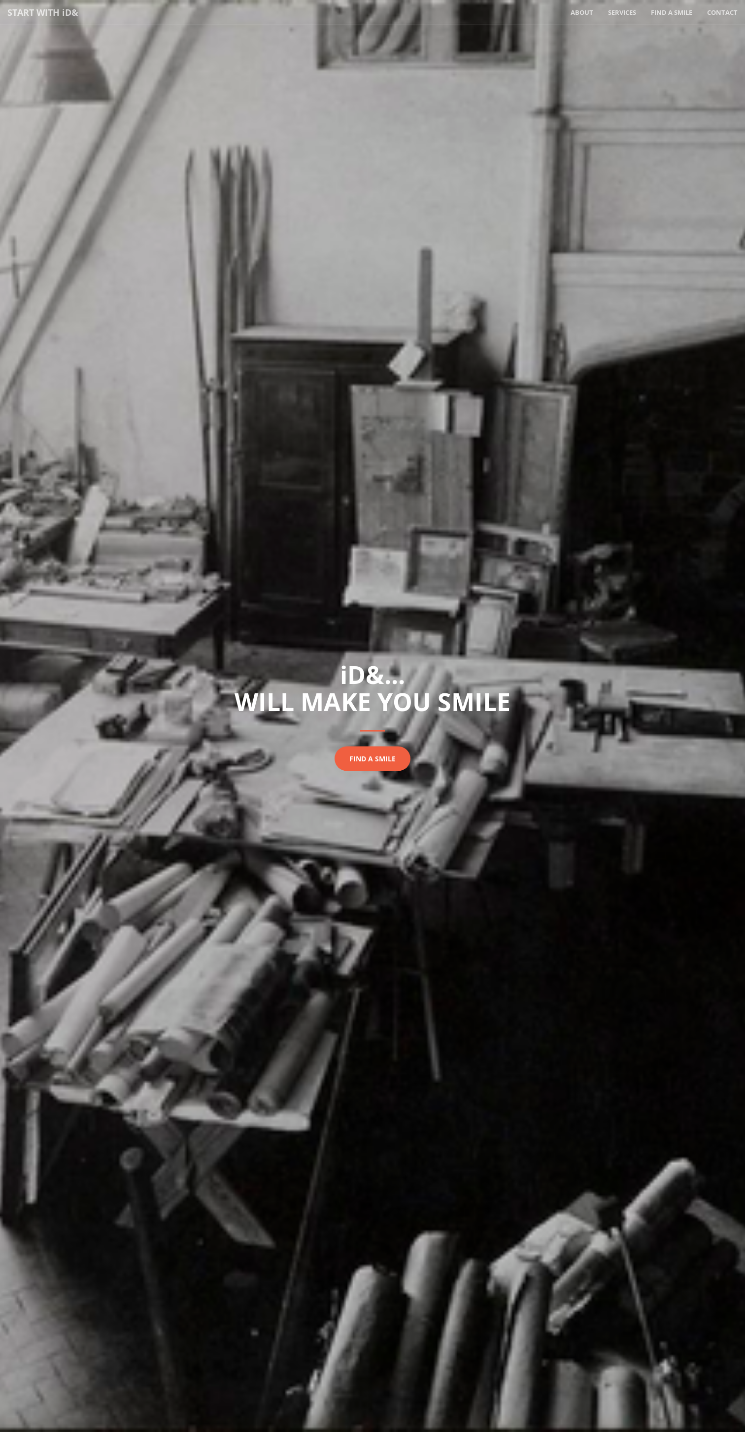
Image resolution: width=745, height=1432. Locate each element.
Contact (722, 12)
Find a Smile (671, 12)
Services (622, 12)
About (582, 12)
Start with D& (42, 12)
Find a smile (372, 758)
